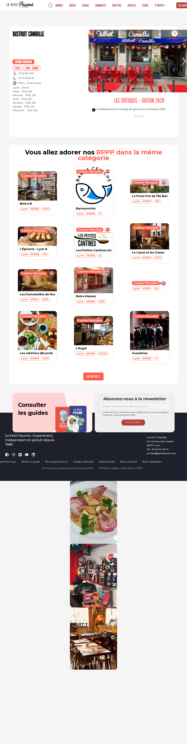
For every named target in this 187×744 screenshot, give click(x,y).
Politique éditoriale (83, 461)
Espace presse (107, 461)
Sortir (72, 5)
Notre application (152, 461)
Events (145, 5)
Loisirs (85, 5)
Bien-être (116, 5)
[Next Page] (93, 376)
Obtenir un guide (30, 461)
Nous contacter (128, 461)
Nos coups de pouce (56, 461)
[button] (161, 5)
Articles (132, 5)
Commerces (100, 5)
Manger (59, 5)
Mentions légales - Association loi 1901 (121, 468)
